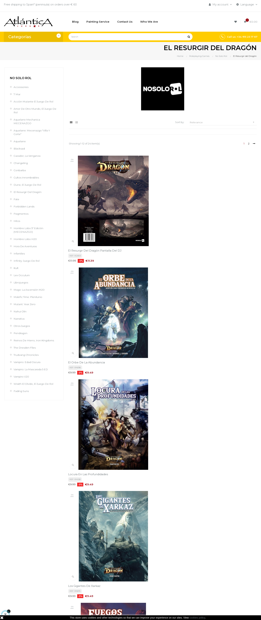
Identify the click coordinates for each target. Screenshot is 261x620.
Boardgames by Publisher (172, 573)
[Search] (130, 36)
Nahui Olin (20, 311)
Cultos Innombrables (27, 177)
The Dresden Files (26, 347)
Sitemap (160, 591)
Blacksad (20, 148)
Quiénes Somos (122, 585)
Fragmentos (22, 213)
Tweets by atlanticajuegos (215, 572)
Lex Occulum (22, 275)
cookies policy (197, 617)
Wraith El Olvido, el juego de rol (35, 383)
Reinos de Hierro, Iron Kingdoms (35, 340)
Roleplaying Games (168, 579)
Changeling (21, 163)
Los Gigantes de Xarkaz (85, 299)
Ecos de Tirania (143, 460)
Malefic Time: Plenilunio (29, 297)
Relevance (223, 122)
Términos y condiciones (127, 573)
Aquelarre (20, 141)
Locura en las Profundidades (217, 219)
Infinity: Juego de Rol (28, 260)
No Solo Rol (21, 78)
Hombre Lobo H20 (26, 239)
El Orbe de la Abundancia (151, 219)
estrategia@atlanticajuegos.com (25, 593)
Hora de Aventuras (26, 246)
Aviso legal (119, 579)
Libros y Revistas (166, 585)
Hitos (17, 221)
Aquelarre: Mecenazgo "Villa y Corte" (33, 132)
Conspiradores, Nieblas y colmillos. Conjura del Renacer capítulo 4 (227, 462)
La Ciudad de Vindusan (213, 380)
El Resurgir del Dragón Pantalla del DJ (95, 219)
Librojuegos (21, 282)
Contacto (118, 591)
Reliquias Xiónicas (81, 460)
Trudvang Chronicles (27, 355)
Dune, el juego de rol (29, 184)
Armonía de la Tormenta (215, 299)
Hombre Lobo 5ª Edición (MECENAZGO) (30, 229)
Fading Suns (22, 391)
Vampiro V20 (22, 376)
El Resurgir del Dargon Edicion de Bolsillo (97, 380)
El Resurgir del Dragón (29, 192)
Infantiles (20, 253)
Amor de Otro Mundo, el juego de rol (35, 110)
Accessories (22, 87)
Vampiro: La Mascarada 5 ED (33, 369)
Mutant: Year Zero (25, 304)
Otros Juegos (23, 326)
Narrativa (20, 318)
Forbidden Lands (25, 206)
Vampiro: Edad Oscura (28, 362)
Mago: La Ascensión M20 (30, 289)
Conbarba (20, 170)
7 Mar (17, 94)
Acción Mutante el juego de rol (35, 101)
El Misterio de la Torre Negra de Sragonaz (162, 380)
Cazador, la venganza (28, 155)
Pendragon (21, 333)
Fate (17, 199)
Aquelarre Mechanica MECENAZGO (28, 121)
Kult (16, 268)
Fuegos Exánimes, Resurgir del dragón (160, 299)
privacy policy (81, 539)
